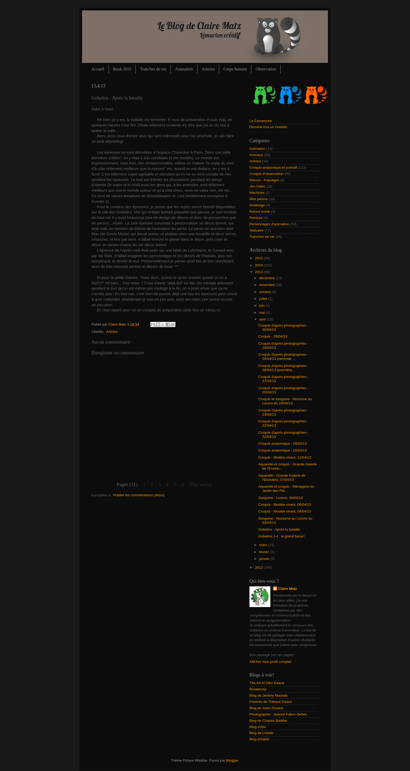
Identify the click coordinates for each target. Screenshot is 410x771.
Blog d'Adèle (259, 739)
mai (262, 313)
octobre (265, 292)
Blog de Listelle (261, 733)
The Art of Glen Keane (266, 683)
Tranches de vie (153, 69)
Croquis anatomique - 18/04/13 (282, 443)
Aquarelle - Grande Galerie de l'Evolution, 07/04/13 (281, 477)
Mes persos (258, 199)
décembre (267, 278)
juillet (263, 299)
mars (263, 545)
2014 (259, 265)
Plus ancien (201, 484)
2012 (259, 567)
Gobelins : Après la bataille (279, 529)
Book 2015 (122, 69)
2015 (259, 258)
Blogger (232, 760)
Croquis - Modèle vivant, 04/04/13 (284, 511)
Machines (257, 193)
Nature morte (259, 211)
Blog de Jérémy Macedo (268, 695)
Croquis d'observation (266, 174)
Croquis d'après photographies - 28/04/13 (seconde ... (283, 357)
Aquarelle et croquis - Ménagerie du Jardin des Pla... (286, 488)
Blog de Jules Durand (266, 708)
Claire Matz (118, 324)
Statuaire (256, 230)
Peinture (256, 218)
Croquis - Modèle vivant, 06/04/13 (284, 504)
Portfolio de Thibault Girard (270, 702)
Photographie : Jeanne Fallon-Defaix (278, 714)
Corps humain (235, 69)
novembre (267, 285)
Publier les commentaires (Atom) (138, 495)
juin (262, 305)
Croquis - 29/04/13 (272, 336)
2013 (259, 272)
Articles (208, 69)
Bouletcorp (257, 689)
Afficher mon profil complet (270, 662)
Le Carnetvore (260, 121)
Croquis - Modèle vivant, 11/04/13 (284, 457)
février (264, 552)
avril (263, 319)
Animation (184, 69)
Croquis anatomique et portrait (273, 167)
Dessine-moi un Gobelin (268, 127)
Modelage (257, 205)
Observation (265, 69)
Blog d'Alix (257, 727)
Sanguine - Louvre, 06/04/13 (280, 498)
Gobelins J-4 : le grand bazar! (281, 536)
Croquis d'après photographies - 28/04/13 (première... (283, 368)
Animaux (256, 155)
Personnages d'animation (269, 224)
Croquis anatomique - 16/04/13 (282, 450)
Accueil (97, 69)
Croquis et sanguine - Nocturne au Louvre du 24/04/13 (285, 401)
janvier (265, 559)
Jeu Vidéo (257, 186)
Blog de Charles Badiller (268, 721)
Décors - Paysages (264, 180)
